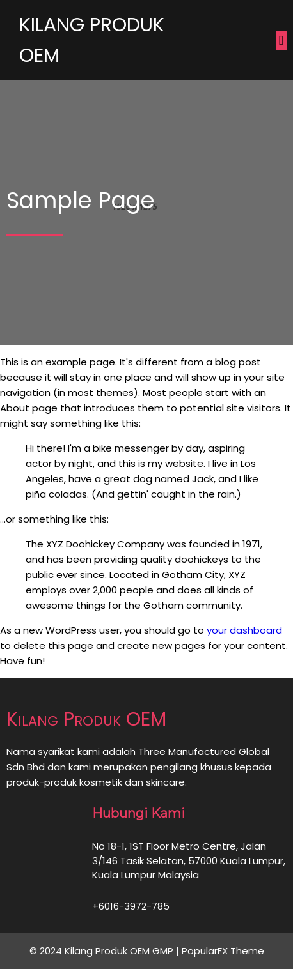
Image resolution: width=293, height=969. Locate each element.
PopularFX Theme (223, 951)
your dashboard (244, 630)
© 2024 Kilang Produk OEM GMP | (105, 951)
